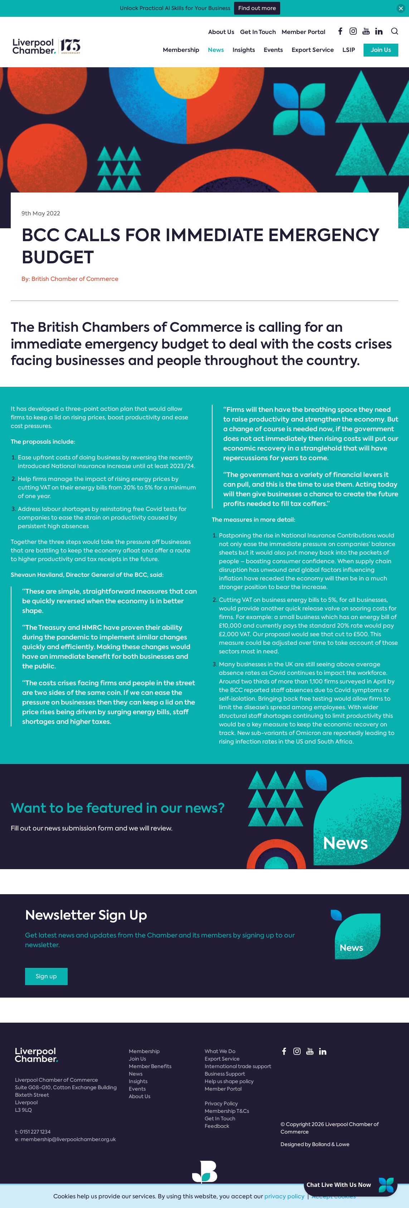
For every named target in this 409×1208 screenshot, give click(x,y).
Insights (244, 50)
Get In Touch (258, 32)
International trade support (238, 1066)
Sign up (46, 976)
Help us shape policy (229, 1081)
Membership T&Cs (227, 1111)
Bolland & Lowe (331, 1144)
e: (65, 1139)
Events (273, 50)
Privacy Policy (221, 1103)
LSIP (348, 50)
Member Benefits (150, 1066)
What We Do (220, 1051)
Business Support (225, 1074)
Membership (181, 50)
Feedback (217, 1126)
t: (32, 1132)
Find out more (257, 8)
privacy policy (284, 1196)
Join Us (381, 50)
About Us (221, 32)
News (216, 50)
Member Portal (303, 32)
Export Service (313, 50)
